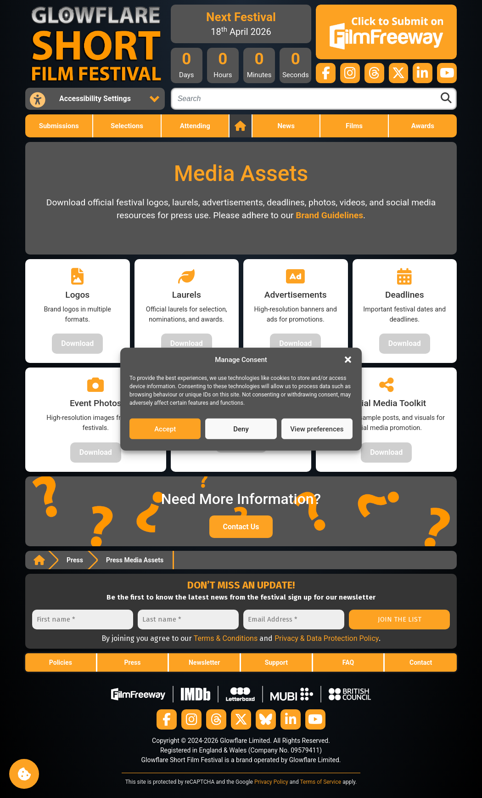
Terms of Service (320, 782)
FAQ (348, 662)
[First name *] (82, 619)
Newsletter (204, 662)
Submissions (59, 126)
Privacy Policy (271, 782)
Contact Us (241, 526)
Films (354, 126)
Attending (195, 126)
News (285, 126)
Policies (60, 662)
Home (241, 125)
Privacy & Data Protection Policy (327, 638)
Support (276, 662)
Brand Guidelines (329, 215)
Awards (422, 126)
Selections (127, 126)
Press (75, 560)
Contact (420, 662)
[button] (348, 359)
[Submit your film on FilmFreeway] (386, 32)
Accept (165, 428)
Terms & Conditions (226, 638)
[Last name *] (188, 619)
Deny (241, 428)
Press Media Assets (134, 560)
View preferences (316, 428)
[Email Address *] (293, 619)
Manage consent (24, 774)
